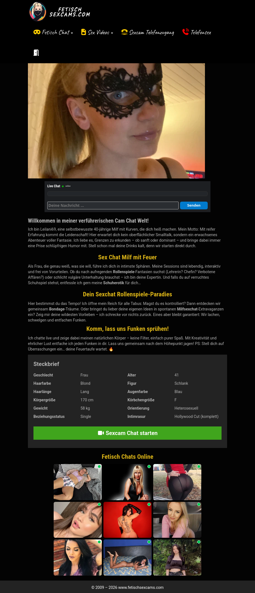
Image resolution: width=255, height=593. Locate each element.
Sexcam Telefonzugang (151, 32)
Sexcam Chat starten (127, 433)
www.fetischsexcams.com (141, 587)
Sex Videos (100, 32)
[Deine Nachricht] (113, 205)
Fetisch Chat (57, 32)
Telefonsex (200, 32)
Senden (194, 205)
